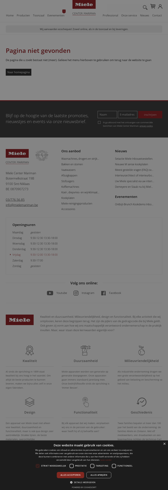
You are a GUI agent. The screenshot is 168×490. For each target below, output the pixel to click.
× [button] (164, 444)
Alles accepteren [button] (70, 475)
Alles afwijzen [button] (99, 475)
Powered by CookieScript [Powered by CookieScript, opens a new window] (84, 487)
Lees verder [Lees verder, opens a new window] (106, 459)
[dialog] (84, 245)
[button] (84, 482)
